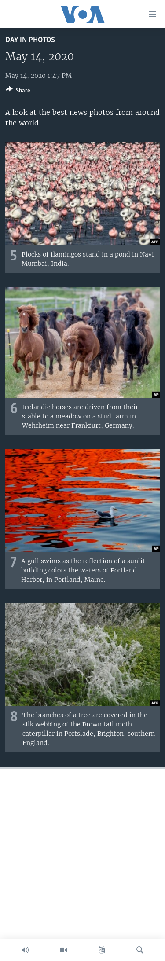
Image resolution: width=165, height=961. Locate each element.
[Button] (18, 92)
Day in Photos (30, 40)
